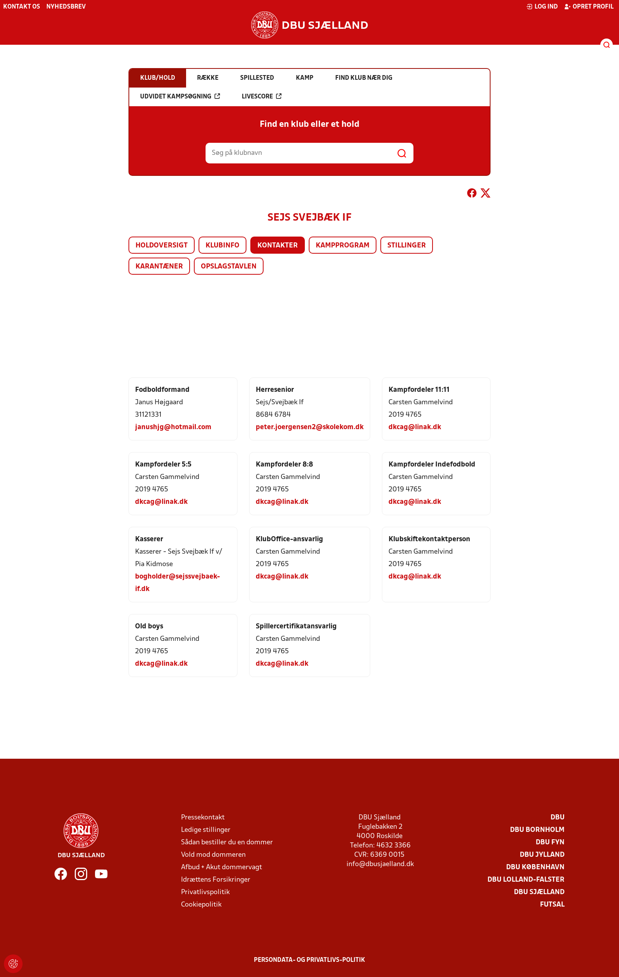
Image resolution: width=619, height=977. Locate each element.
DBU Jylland (542, 855)
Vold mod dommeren (213, 855)
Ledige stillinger (205, 830)
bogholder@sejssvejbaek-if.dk (177, 583)
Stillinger (406, 245)
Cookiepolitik (201, 905)
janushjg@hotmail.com (173, 427)
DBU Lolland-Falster (525, 880)
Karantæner (159, 266)
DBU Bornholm (537, 830)
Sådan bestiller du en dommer (227, 842)
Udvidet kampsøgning (180, 96)
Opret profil (589, 6)
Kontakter (277, 245)
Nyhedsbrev (66, 7)
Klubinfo (222, 245)
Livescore (261, 96)
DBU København (535, 867)
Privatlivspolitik (205, 892)
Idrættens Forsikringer (215, 880)
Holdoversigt (161, 245)
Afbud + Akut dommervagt (221, 867)
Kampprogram (342, 245)
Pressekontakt (203, 817)
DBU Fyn (550, 842)
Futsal (552, 905)
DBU (557, 817)
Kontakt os (21, 7)
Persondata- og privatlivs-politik (309, 960)
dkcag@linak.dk (415, 427)
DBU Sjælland (539, 892)
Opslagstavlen (229, 266)
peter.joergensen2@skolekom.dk (310, 427)
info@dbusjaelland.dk (380, 864)
